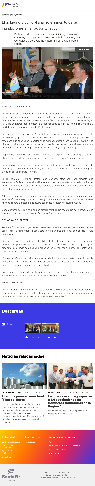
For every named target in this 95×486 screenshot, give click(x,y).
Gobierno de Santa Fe (10, 5)
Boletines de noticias (57, 453)
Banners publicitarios (11, 441)
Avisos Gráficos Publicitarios (8, 452)
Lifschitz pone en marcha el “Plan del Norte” (22, 397)
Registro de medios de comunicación (64, 445)
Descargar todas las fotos (41, 337)
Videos (52, 441)
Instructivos (30, 441)
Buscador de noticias (58, 449)
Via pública (6, 456)
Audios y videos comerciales (9, 446)
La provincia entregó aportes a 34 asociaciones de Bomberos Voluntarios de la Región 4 (69, 400)
